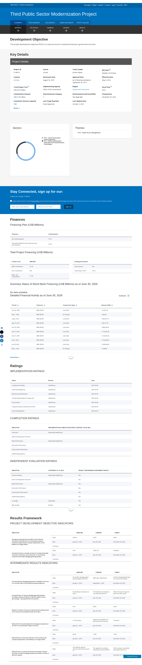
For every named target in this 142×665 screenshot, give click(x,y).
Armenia (16, 80)
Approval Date (78, 77)
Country (17, 77)
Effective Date (107, 77)
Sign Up (69, 207)
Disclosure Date (49, 77)
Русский (119, 5)
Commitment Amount (22, 94)
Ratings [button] (66, 30)
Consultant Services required (25, 101)
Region (75, 86)
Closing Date (107, 94)
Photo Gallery (83, 23)
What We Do (14, 5)
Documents (50, 23)
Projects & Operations (26, 5)
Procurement (34, 23)
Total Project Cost (21, 86)
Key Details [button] (34, 30)
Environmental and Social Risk (84, 94)
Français (107, 5)
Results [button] (82, 30)
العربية (113, 5)
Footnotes (14, 357)
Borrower (106, 69)
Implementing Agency (51, 86)
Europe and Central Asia (81, 89)
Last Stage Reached (51, 101)
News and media (66, 23)
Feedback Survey (132, 656)
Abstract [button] (18, 30)
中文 (125, 5)
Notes (16, 108)
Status (45, 69)
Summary (18, 23)
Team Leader (78, 69)
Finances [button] (50, 30)
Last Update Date (79, 101)
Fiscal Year (106, 86)
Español (100, 5)
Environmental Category (52, 94)
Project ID (17, 69)
